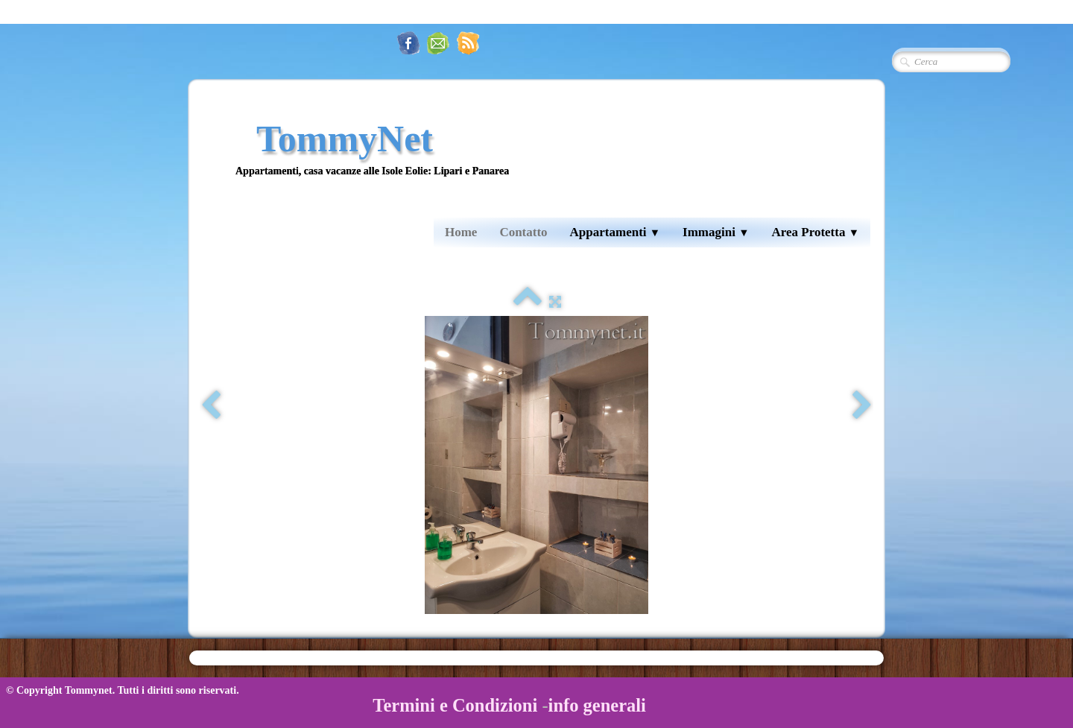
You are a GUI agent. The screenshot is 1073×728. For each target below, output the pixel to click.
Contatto (523, 232)
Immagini (716, 232)
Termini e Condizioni (455, 705)
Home (461, 232)
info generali (597, 705)
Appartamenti (615, 232)
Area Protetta (815, 232)
